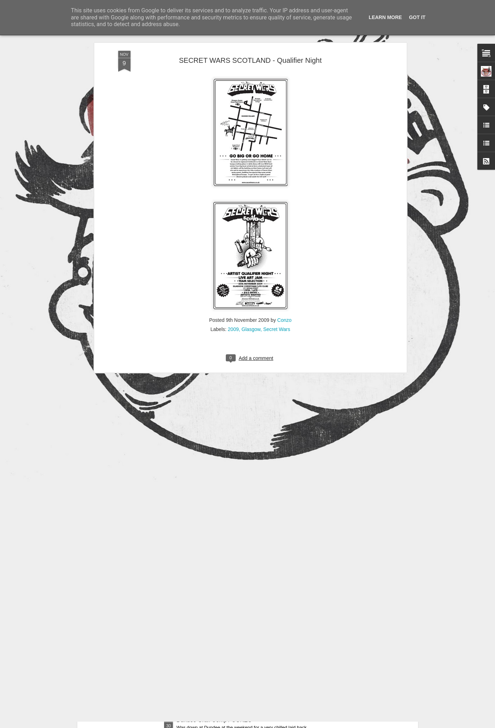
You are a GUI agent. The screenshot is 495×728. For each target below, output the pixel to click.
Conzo (284, 232)
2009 (233, 241)
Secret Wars (276, 241)
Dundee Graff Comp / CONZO (214, 720)
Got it (417, 17)
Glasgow (251, 241)
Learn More (385, 17)
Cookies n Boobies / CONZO (212, 640)
